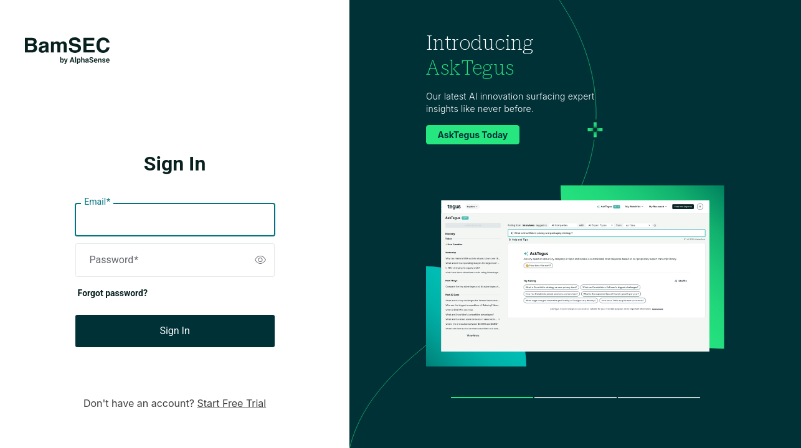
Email (97, 202)
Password (114, 260)
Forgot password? (113, 293)
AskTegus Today (473, 134)
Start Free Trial (231, 403)
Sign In (174, 331)
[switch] (260, 260)
